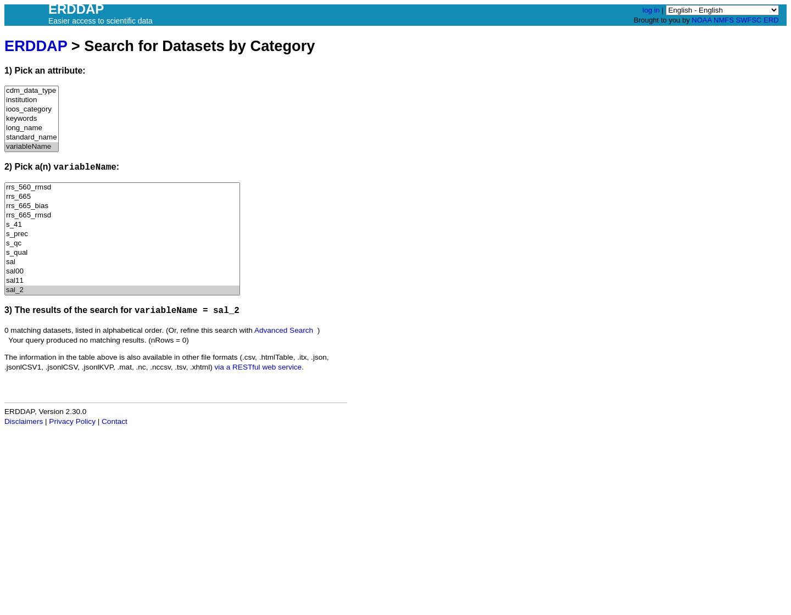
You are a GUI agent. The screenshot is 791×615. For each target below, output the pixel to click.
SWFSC (749, 20)
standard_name (31, 137)
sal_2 (122, 290)
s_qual (122, 253)
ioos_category (31, 109)
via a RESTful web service (258, 367)
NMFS (724, 20)
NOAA (701, 20)
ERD (771, 20)
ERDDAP (35, 45)
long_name (31, 128)
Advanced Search (283, 330)
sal (122, 262)
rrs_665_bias (122, 206)
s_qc (122, 243)
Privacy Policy (72, 421)
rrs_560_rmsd (122, 187)
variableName (31, 147)
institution (31, 100)
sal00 (122, 271)
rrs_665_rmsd (122, 215)
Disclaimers (23, 421)
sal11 (122, 281)
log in (651, 10)
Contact (114, 421)
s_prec (122, 234)
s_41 (122, 225)
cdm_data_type (31, 91)
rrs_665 (122, 197)
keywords (31, 119)
